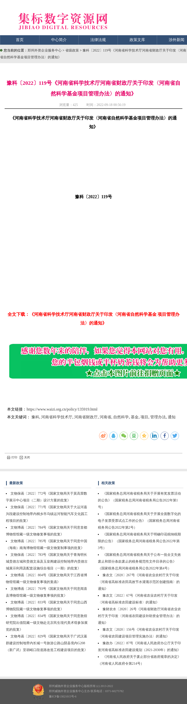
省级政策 (72, 50)
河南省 (105, 417)
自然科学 (121, 417)
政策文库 (137, 40)
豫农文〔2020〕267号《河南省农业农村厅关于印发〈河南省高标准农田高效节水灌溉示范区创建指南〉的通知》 (139, 582)
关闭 (25, 457)
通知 (172, 417)
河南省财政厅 (86, 417)
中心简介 (59, 40)
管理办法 (158, 417)
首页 (20, 40)
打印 (12, 457)
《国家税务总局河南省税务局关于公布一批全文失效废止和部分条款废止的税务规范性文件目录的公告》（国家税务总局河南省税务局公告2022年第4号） (139, 561)
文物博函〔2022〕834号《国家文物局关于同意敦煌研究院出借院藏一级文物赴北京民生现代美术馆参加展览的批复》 (47, 622)
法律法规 (98, 40)
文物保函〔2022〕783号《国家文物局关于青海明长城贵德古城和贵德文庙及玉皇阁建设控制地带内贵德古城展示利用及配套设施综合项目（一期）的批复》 (47, 561)
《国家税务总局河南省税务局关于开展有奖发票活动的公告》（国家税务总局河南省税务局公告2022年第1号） (139, 500)
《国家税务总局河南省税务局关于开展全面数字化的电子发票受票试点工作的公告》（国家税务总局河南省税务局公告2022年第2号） (139, 520)
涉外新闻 (176, 40)
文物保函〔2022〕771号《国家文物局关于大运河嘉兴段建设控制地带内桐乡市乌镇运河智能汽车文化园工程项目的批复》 (47, 514)
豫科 (35, 417)
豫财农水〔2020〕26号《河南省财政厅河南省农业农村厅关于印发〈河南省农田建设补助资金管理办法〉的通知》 (139, 616)
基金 (135, 417)
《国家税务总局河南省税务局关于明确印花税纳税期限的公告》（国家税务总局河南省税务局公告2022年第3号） (139, 541)
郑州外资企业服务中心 (45, 50)
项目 (144, 417)
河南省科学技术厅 (56, 417)
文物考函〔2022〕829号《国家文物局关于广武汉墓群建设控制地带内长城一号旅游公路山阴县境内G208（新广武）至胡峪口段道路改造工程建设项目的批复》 (47, 643)
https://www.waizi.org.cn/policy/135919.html (62, 409)
